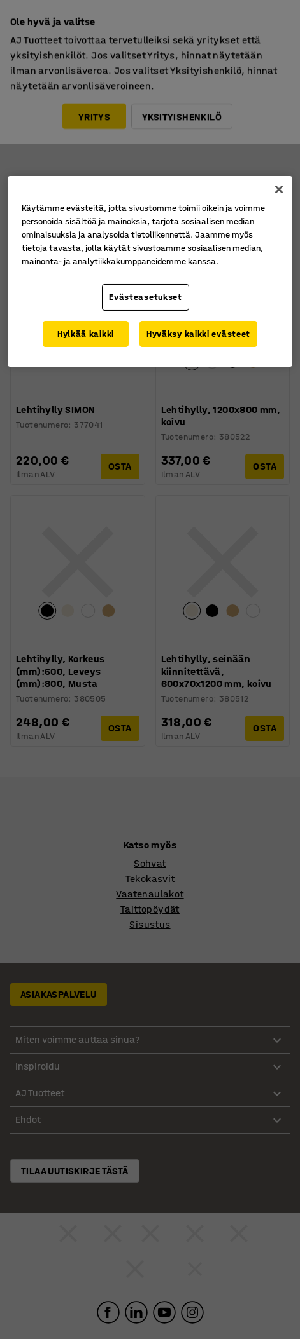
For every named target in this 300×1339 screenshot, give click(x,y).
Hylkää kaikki (85, 334)
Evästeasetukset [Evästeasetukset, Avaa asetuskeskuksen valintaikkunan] (145, 297)
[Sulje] (279, 189)
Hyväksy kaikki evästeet (198, 334)
